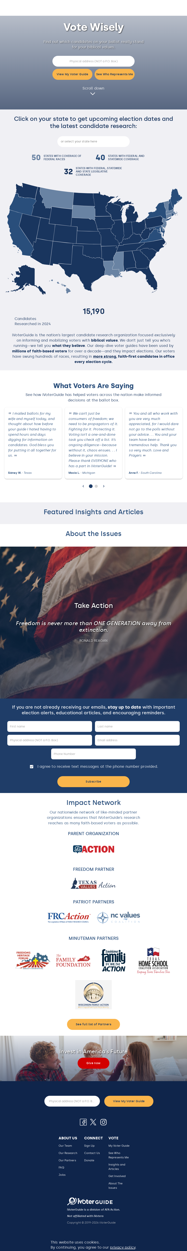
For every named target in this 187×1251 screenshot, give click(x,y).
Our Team (65, 1145)
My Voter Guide (119, 1145)
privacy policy (122, 1247)
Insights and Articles (116, 1167)
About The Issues (115, 1185)
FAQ (61, 1167)
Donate (89, 1160)
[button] (119, 1155)
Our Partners (67, 1160)
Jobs (62, 1174)
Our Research (68, 1153)
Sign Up (89, 1145)
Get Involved (117, 1176)
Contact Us (92, 1153)
